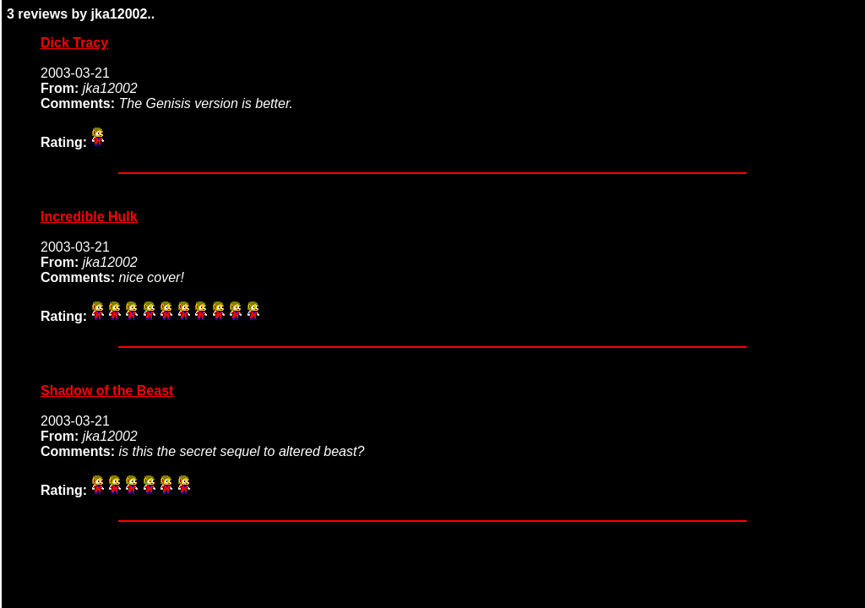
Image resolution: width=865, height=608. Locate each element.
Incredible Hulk (89, 216)
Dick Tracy (74, 42)
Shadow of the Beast (107, 390)
